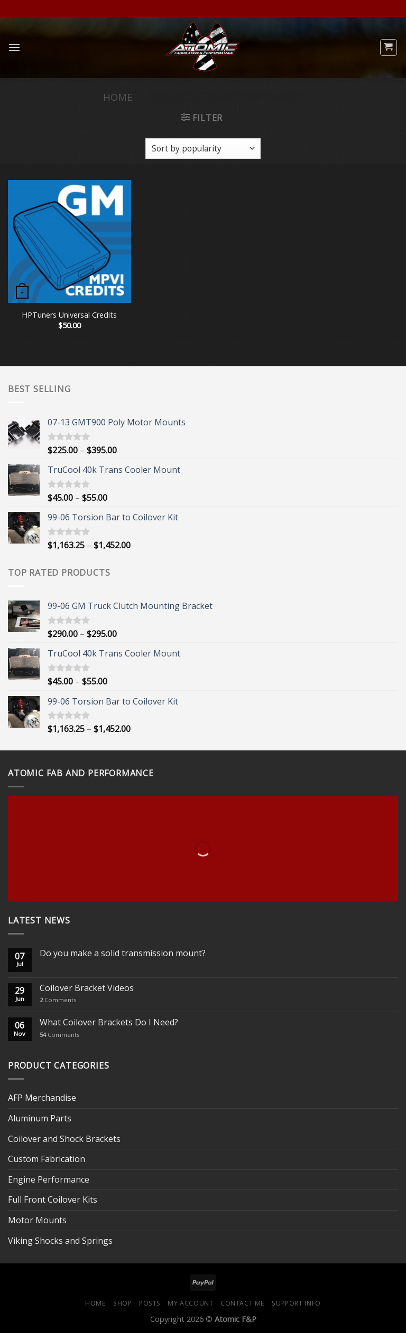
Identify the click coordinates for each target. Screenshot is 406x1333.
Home (117, 96)
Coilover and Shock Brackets (64, 1139)
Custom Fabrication (46, 1159)
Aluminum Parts (39, 1118)
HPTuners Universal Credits (69, 315)
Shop (122, 1303)
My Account (190, 1303)
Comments (58, 999)
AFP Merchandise (42, 1097)
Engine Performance (48, 1179)
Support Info (296, 1303)
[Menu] (14, 47)
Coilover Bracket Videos (87, 988)
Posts (150, 1303)
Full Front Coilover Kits (52, 1199)
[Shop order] (203, 148)
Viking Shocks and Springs (60, 1240)
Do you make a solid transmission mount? (123, 953)
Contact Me (242, 1303)
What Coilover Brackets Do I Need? (109, 1022)
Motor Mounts (37, 1220)
